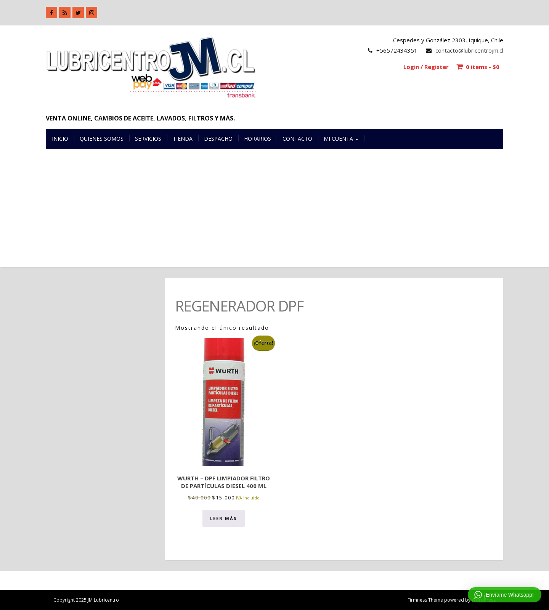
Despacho (218, 138)
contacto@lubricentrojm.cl (469, 50)
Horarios (257, 138)
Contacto (297, 138)
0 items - (482, 67)
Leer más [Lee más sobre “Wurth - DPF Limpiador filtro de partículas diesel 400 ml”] (223, 518)
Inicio (60, 138)
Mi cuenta (341, 138)
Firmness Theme (425, 600)
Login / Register (426, 67)
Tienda (183, 138)
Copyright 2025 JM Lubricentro (86, 600)
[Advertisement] (274, 213)
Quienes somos (102, 138)
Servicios (148, 138)
